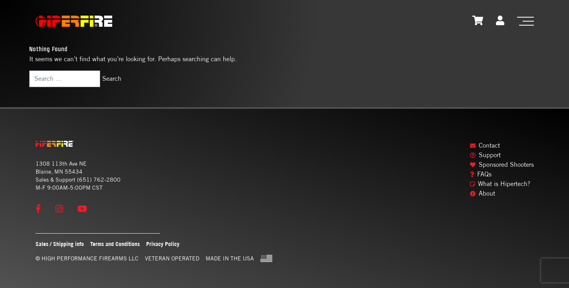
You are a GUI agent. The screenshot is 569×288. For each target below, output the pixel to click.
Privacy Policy (162, 243)
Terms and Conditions (115, 243)
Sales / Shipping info (60, 243)
